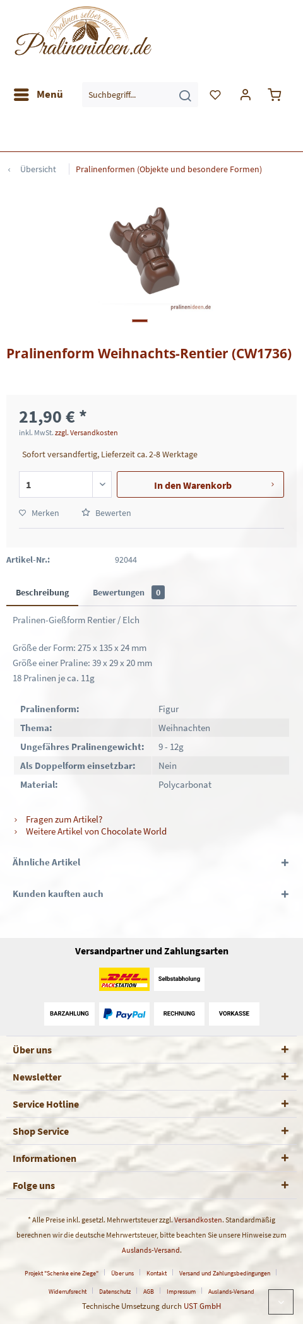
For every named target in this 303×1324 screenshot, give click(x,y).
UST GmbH (202, 1306)
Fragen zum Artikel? (57, 819)
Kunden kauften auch (58, 893)
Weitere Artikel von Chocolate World (90, 831)
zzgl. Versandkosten (86, 432)
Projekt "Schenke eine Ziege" (61, 1273)
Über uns (122, 1273)
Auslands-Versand (151, 1250)
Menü (38, 93)
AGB (148, 1291)
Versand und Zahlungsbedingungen (224, 1273)
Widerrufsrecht (67, 1291)
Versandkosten (198, 1219)
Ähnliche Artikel (46, 862)
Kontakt (156, 1273)
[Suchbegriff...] (140, 94)
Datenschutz (115, 1291)
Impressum (181, 1291)
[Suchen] (185, 94)
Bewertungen (129, 592)
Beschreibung (42, 592)
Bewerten (106, 512)
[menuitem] (37, 94)
